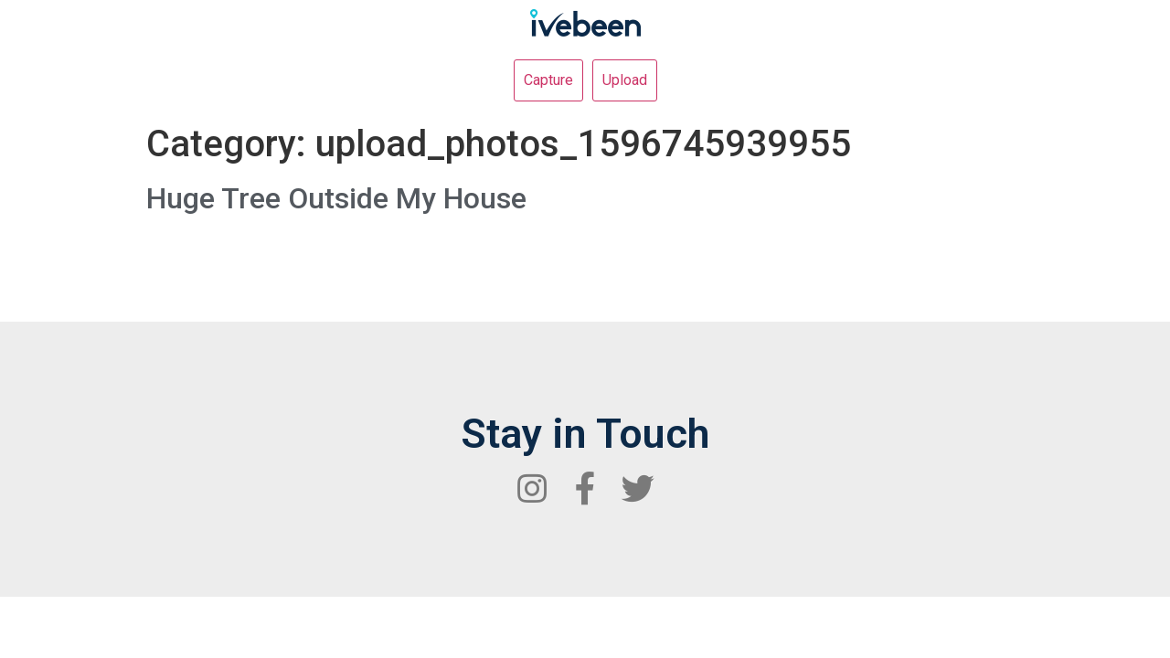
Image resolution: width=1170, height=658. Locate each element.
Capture (548, 80)
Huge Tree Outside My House (336, 198)
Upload (624, 80)
